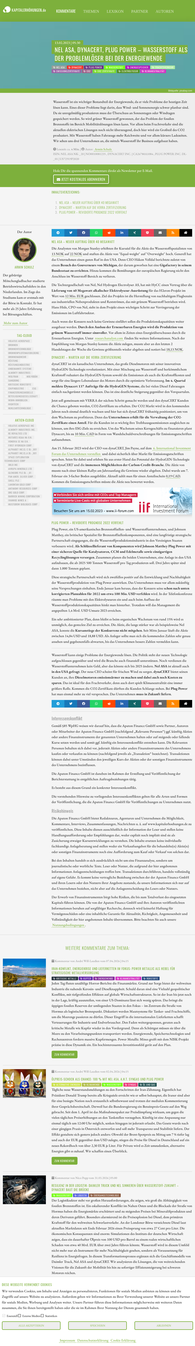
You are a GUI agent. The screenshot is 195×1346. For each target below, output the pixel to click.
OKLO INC (11, 464)
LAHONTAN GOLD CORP (18, 484)
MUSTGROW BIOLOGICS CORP (21, 504)
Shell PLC (12, 480)
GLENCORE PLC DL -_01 (18, 472)
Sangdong (12, 380)
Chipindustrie (14, 388)
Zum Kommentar (64, 1054)
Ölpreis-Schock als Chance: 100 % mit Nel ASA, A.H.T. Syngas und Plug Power (108, 1079)
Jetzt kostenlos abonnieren (81, 179)
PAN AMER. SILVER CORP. (19, 476)
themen (91, 11)
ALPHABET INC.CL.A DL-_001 (21, 453)
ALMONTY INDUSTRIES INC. (20, 429)
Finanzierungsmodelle (19, 392)
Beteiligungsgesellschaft (21, 396)
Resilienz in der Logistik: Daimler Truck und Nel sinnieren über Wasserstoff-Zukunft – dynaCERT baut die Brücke (115, 1187)
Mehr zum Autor (15, 323)
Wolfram (11, 376)
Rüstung (11, 360)
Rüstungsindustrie (17, 364)
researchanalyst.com (109, 338)
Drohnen (11, 345)
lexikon (115, 11)
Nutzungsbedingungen (68, 925)
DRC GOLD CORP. (15, 492)
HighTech (12, 404)
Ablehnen (164, 1325)
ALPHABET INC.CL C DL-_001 (21, 449)
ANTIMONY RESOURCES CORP (21, 488)
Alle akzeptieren (31, 1325)
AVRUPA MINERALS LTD (18, 468)
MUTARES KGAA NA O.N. (18, 437)
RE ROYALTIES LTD (16, 433)
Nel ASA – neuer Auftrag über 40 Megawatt (89, 202)
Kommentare (66, 11)
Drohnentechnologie (18, 349)
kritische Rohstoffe (18, 384)
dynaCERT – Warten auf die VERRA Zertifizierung (92, 207)
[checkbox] (4, 1316)
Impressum (67, 1340)
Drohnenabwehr (15, 357)
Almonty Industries (17, 372)
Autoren (165, 11)
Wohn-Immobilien (16, 400)
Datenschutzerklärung (92, 1340)
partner (139, 11)
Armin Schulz (103, 149)
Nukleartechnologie (18, 408)
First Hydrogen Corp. (18, 445)
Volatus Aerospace (17, 341)
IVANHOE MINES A (15, 500)
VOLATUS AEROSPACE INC (19, 425)
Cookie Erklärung (123, 1340)
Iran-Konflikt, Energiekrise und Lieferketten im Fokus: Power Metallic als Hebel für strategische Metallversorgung (113, 970)
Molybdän (30, 376)
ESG (32, 388)
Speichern (97, 1325)
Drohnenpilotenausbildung (22, 353)
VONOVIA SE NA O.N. (16, 441)
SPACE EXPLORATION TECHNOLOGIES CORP (16, 459)
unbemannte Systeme (18, 368)
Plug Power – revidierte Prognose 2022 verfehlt (93, 212)
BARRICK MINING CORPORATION (22, 496)
